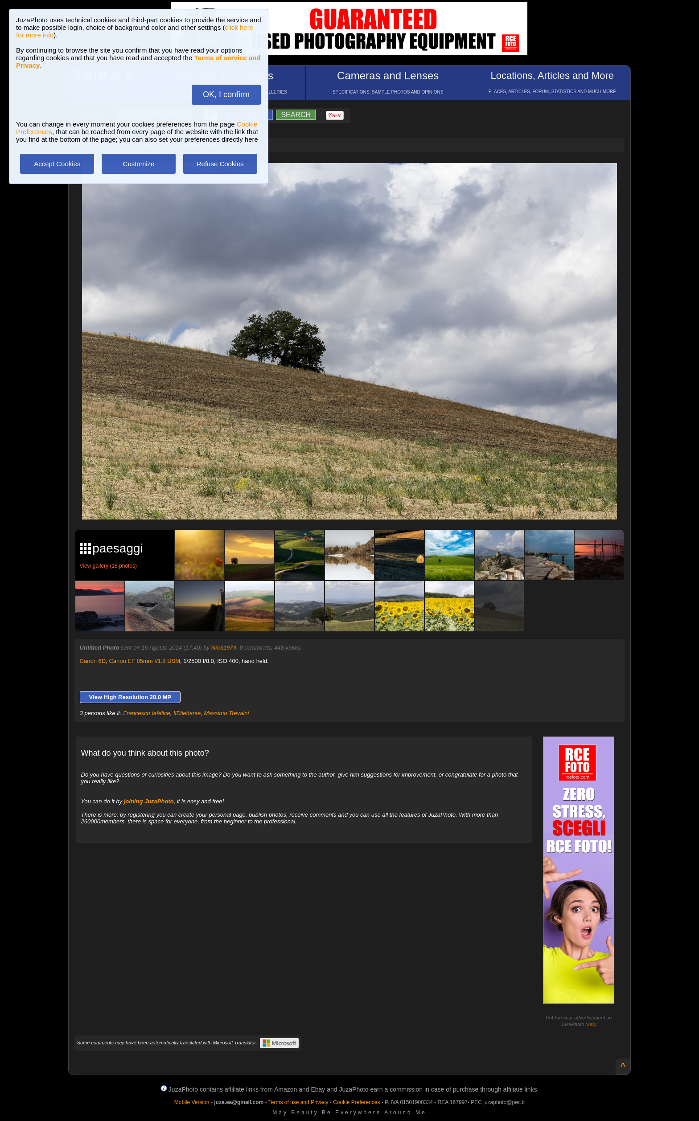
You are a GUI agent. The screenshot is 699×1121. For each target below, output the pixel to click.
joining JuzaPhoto (149, 801)
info (591, 1024)
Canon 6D (93, 661)
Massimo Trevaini (226, 713)
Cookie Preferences (356, 1102)
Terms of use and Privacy (298, 1102)
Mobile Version (192, 1102)
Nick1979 (223, 647)
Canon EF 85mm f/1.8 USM (144, 661)
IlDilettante (187, 713)
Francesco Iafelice (146, 713)
